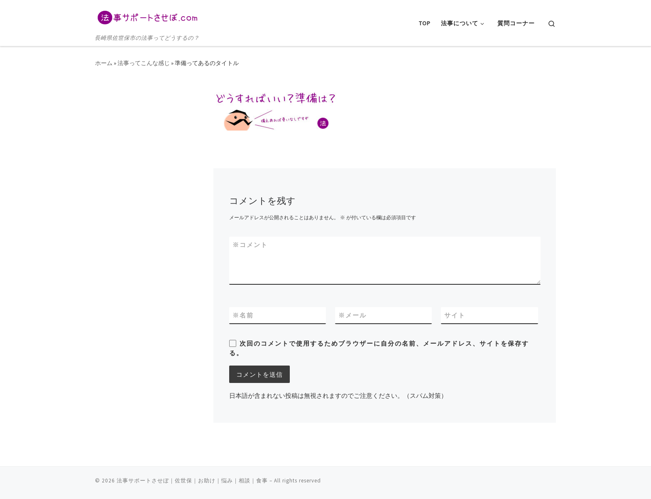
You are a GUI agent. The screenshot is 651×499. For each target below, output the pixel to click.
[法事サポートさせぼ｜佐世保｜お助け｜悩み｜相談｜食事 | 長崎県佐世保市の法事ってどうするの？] (147, 16)
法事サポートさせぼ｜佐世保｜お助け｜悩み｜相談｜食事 (192, 480)
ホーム (104, 63)
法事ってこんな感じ (143, 63)
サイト (454, 315)
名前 (243, 315)
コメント (250, 245)
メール (352, 315)
